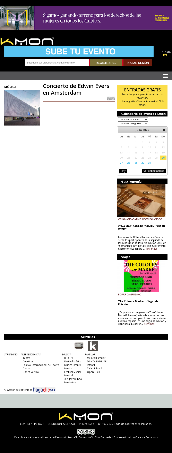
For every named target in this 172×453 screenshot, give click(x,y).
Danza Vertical (31, 372)
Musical (68, 375)
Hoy (123, 171)
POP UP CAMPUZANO (129, 294)
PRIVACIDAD (86, 424)
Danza (26, 368)
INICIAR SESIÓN (138, 63)
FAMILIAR (90, 354)
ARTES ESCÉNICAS (31, 354)
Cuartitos (28, 361)
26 (163, 157)
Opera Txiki (93, 372)
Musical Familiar (96, 358)
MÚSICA (66, 354)
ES (165, 55)
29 (136, 162)
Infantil (91, 365)
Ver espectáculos (153, 170)
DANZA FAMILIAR (97, 361)
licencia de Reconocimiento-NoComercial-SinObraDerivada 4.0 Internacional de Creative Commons (100, 437)
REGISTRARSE (106, 63)
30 (142, 162)
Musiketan (70, 382)
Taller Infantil (94, 368)
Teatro (27, 358)
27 (121, 162)
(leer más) (151, 248)
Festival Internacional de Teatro (41, 365)
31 (149, 162)
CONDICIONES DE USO (61, 424)
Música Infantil (72, 365)
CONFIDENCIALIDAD (32, 424)
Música (68, 368)
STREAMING (11, 354)
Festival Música (72, 361)
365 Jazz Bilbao (73, 379)
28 (128, 162)
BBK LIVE (69, 358)
